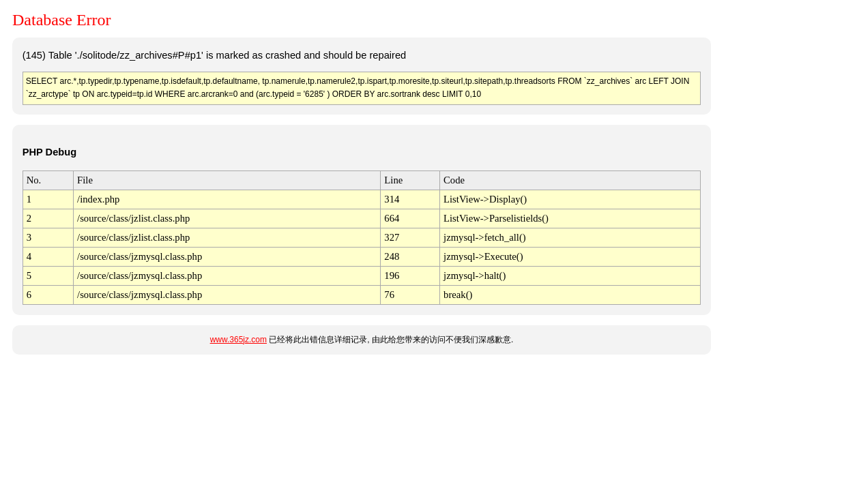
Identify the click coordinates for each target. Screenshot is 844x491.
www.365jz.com (238, 339)
